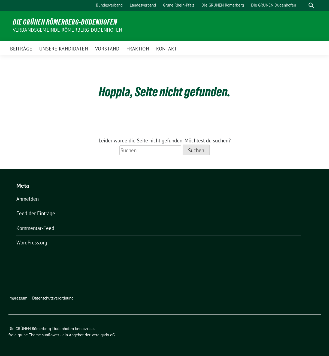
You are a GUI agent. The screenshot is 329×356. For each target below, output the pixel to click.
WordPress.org (31, 242)
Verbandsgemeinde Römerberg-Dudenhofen (67, 30)
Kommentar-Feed (35, 228)
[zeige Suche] (311, 5)
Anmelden (27, 199)
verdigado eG (103, 334)
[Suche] (303, 5)
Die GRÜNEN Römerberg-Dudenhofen (65, 22)
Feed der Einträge (35, 213)
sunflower (50, 334)
